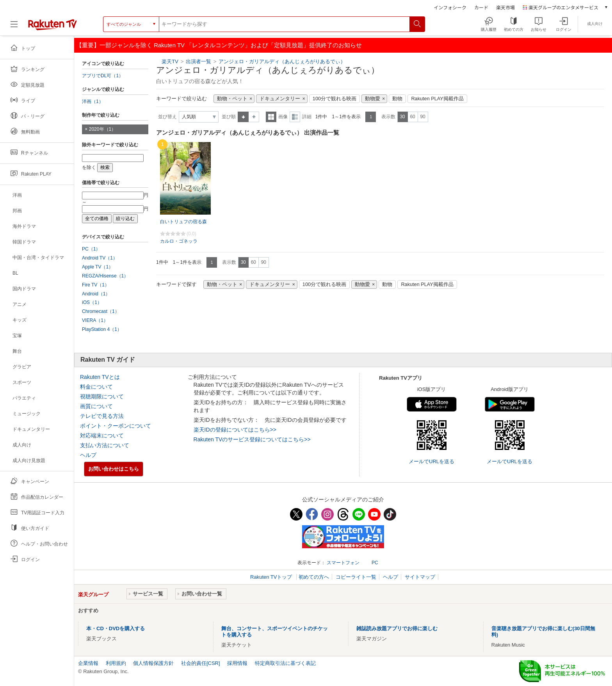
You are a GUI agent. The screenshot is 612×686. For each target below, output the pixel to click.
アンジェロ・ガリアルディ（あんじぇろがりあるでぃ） (282, 61)
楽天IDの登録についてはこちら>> (235, 430)
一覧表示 (271, 117)
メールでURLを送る (431, 461)
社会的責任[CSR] (200, 663)
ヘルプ (88, 455)
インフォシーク (450, 7)
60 (412, 116)
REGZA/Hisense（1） (105, 276)
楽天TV (170, 61)
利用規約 (116, 663)
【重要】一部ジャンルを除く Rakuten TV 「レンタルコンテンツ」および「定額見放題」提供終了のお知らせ (219, 45)
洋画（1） (92, 101)
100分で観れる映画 (334, 98)
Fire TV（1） (95, 285)
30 (402, 116)
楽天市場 (505, 7)
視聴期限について (102, 396)
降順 (254, 117)
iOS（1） (92, 302)
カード (481, 7)
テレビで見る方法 (102, 416)
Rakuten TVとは (100, 377)
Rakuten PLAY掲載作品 (437, 98)
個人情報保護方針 (153, 663)
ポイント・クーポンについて (115, 426)
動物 (397, 98)
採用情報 (237, 663)
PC (375, 562)
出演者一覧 (198, 61)
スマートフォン (343, 562)
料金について (96, 387)
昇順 (243, 117)
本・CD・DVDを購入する (115, 628)
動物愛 (372, 98)
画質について (96, 406)
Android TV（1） (99, 258)
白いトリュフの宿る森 (183, 221)
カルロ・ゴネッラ (178, 241)
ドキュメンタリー (280, 98)
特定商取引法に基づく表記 (285, 663)
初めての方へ (314, 577)
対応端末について (102, 435)
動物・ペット (232, 98)
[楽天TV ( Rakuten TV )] (52, 27)
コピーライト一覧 (356, 577)
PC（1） (91, 249)
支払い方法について (104, 445)
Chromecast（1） (100, 311)
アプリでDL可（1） (102, 75)
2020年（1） (102, 129)
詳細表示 (295, 117)
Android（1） (96, 294)
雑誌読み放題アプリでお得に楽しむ (397, 628)
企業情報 (88, 663)
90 (422, 116)
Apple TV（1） (97, 267)
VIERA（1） (95, 320)
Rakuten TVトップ (272, 577)
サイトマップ (420, 577)
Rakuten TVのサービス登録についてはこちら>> (252, 439)
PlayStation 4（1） (102, 329)
